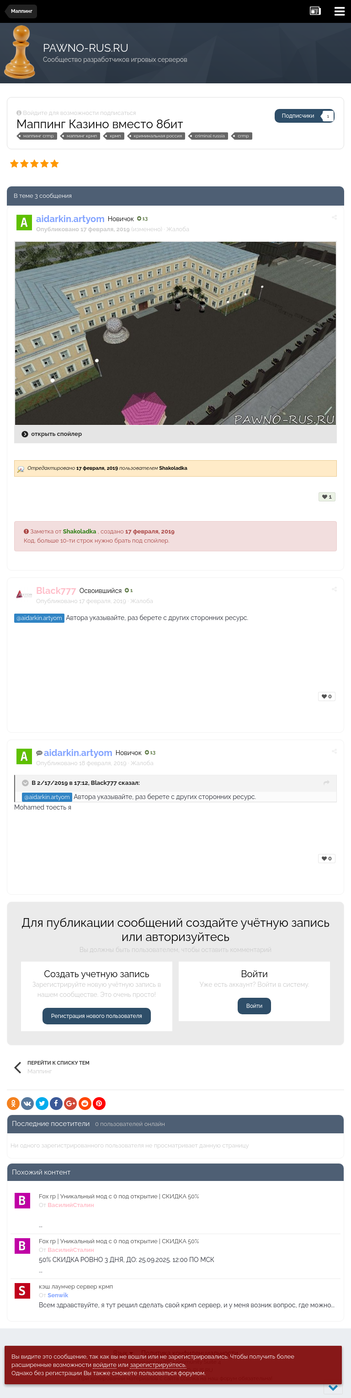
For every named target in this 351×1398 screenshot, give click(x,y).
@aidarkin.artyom (39, 618)
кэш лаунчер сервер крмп (76, 1286)
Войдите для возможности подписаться (79, 112)
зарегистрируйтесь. (158, 1364)
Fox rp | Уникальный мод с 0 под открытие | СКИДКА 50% (119, 1196)
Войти (254, 1006)
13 (142, 219)
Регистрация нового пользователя (96, 1016)
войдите (105, 1364)
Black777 (104, 782)
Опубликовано (81, 601)
